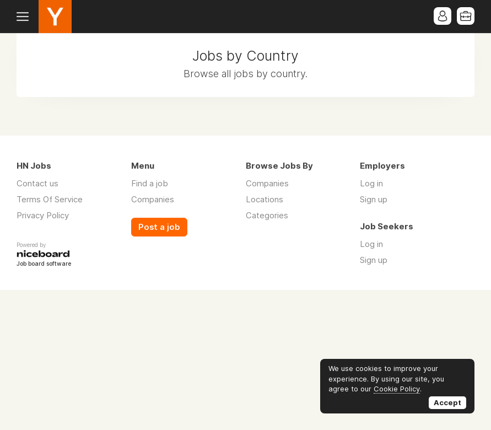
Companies (152, 199)
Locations (264, 199)
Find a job (149, 183)
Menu (25, 16)
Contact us (37, 183)
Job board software (44, 264)
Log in (371, 183)
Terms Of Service (50, 199)
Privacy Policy (43, 215)
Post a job (159, 227)
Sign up (373, 199)
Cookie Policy (397, 388)
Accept (447, 402)
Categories (267, 215)
